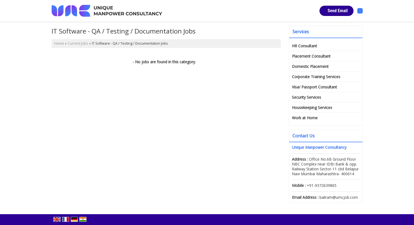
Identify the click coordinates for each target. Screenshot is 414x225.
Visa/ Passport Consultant (314, 87)
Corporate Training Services (316, 76)
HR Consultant (304, 45)
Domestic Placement (310, 66)
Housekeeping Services (312, 107)
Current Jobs (78, 43)
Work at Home (305, 117)
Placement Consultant (311, 56)
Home (59, 43)
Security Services (306, 97)
